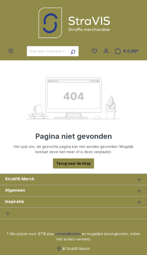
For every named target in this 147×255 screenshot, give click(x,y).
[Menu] (11, 51)
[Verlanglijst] (94, 51)
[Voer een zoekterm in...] (47, 51)
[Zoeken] (73, 51)
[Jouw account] (106, 51)
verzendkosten (68, 234)
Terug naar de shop (73, 163)
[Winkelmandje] (127, 51)
